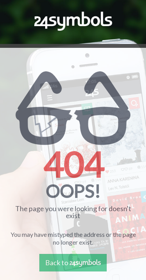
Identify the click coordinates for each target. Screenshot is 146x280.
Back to (73, 262)
